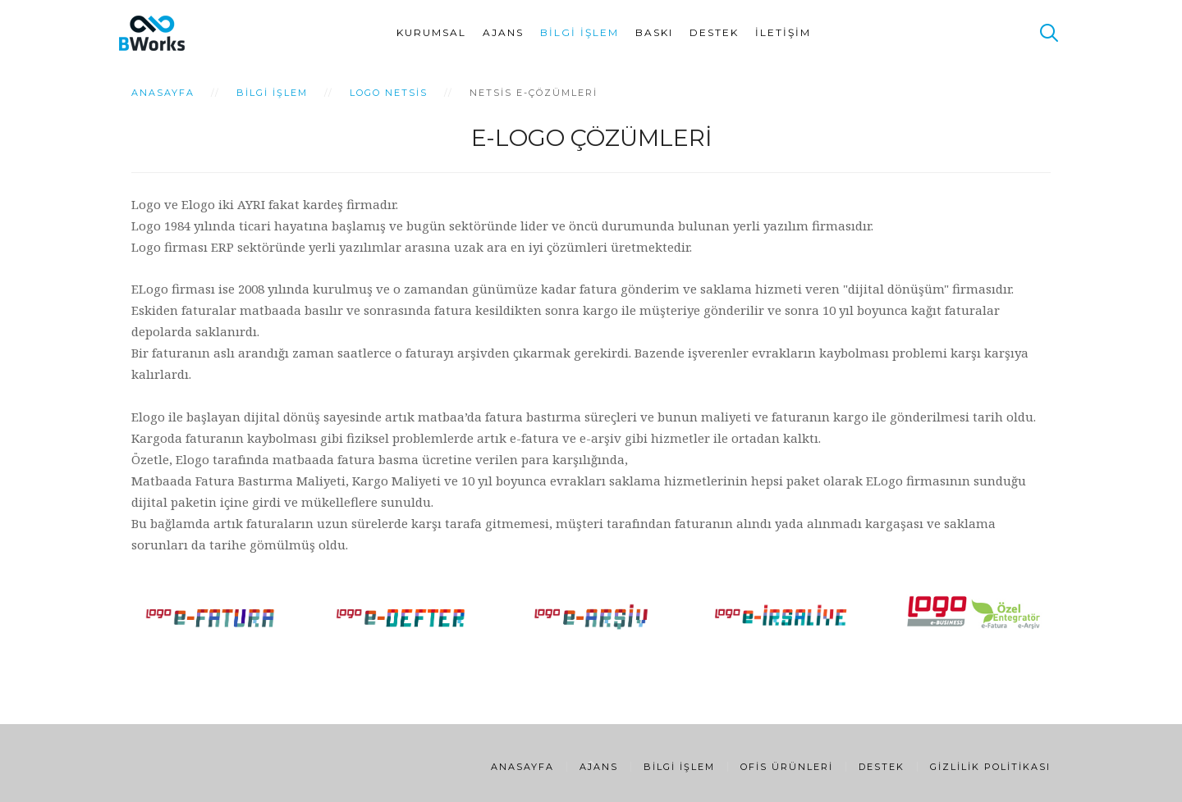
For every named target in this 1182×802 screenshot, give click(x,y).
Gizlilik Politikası (990, 766)
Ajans (503, 32)
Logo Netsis (389, 92)
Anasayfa (163, 92)
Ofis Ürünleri (786, 766)
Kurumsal (431, 32)
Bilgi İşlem (579, 32)
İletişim (783, 32)
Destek (714, 32)
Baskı (654, 32)
